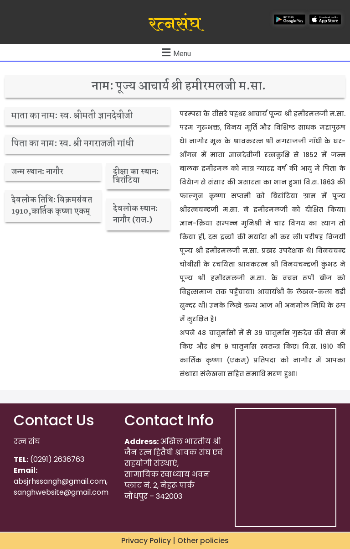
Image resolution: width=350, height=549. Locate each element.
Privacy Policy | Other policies (175, 540)
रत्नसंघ (175, 24)
